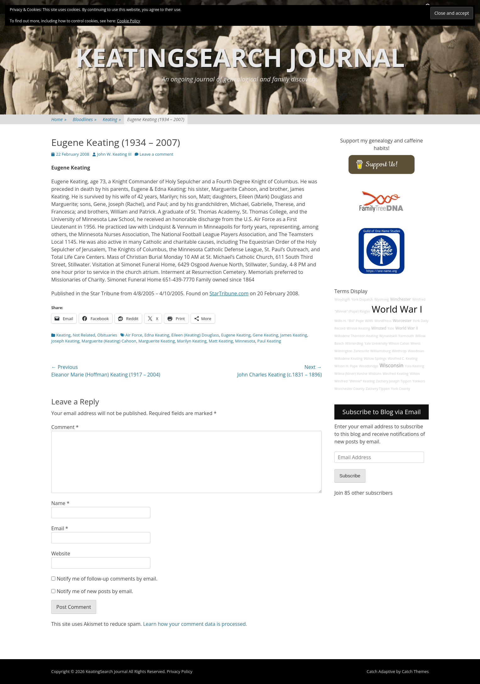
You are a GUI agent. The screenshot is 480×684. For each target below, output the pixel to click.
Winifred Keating (395, 373)
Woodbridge (368, 366)
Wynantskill (388, 336)
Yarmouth (406, 336)
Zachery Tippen (378, 388)
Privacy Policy (179, 671)
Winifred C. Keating (403, 358)
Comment (65, 427)
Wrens (415, 343)
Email (59, 528)
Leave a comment (156, 154)
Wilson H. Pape (346, 366)
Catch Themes (415, 671)
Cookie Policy (128, 21)
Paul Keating (269, 341)
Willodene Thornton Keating (356, 336)
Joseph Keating (65, 341)
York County (400, 388)
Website (60, 553)
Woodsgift (342, 299)
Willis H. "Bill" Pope (349, 321)
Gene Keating (265, 335)
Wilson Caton (399, 343)
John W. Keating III (114, 154)
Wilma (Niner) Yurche (350, 373)
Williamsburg (380, 351)
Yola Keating (414, 366)
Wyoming (381, 299)
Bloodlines (84, 119)
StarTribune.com (228, 293)
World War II (406, 328)
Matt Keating (221, 341)
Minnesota (245, 341)
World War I (397, 309)
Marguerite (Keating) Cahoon (108, 341)
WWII (369, 321)
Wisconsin (392, 365)
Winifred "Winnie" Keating (354, 381)
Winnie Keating (358, 328)
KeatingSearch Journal (240, 57)
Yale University (376, 343)
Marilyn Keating (192, 341)
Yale (391, 328)
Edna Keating (156, 335)
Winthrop (399, 351)
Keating (112, 119)
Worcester (402, 320)
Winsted (379, 328)
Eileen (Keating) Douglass (195, 335)
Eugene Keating (236, 335)
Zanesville (361, 351)
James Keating (293, 335)
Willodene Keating (348, 358)
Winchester (400, 299)
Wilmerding (354, 343)
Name (60, 503)
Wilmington (343, 351)
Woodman (416, 351)
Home (58, 119)
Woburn (375, 373)
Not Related (84, 335)
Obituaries (107, 335)
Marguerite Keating (156, 341)
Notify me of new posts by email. (95, 591)
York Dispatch (362, 299)
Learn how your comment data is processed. (195, 623)
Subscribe (349, 475)
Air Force (134, 335)
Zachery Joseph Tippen (393, 381)
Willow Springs (375, 358)
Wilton (415, 373)
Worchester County (349, 388)
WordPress (382, 321)
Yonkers (418, 381)
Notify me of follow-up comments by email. (107, 578)
